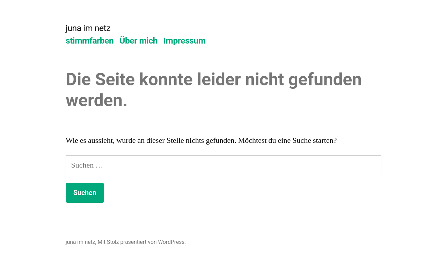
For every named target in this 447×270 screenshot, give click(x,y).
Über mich (138, 41)
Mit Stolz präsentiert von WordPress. (141, 242)
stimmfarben (89, 41)
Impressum (184, 41)
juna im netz (88, 28)
